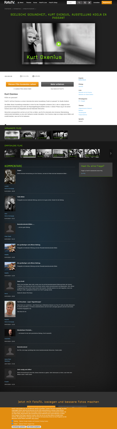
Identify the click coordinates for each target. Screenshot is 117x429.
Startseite (8, 8)
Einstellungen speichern (19, 426)
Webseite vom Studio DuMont (86, 94)
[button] (59, 44)
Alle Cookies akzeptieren (33, 426)
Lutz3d (6, 186)
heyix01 (7, 319)
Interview (81, 86)
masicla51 (7, 338)
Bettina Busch (82, 80)
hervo (6, 293)
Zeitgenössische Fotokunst (85, 108)
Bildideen (81, 110)
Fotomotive (17, 8)
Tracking (16, 421)
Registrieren (107, 2)
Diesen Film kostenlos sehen (22, 84)
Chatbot (15, 424)
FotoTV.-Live (43, 2)
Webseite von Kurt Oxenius (85, 92)
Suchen (79, 2)
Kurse (35, 2)
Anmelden (96, 2)
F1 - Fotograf (82, 101)
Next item (110, 153)
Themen (28, 2)
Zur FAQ (83, 173)
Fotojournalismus (83, 114)
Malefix (7, 254)
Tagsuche (89, 2)
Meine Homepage (9, 188)
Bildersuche (85, 2)
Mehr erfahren (57, 84)
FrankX (7, 381)
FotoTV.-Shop (53, 2)
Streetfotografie (28, 8)
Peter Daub (8, 236)
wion (6, 213)
